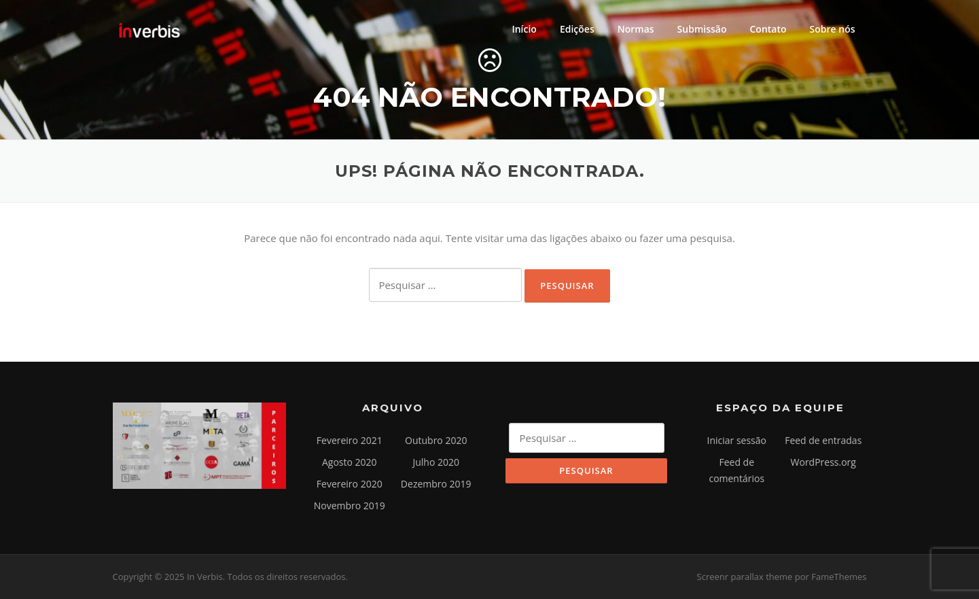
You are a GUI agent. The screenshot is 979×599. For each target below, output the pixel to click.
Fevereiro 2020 (349, 483)
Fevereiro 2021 (349, 440)
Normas (636, 28)
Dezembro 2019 (436, 483)
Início (524, 28)
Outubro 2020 (436, 440)
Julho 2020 (435, 462)
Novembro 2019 (349, 505)
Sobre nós (832, 28)
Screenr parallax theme (745, 576)
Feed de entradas (823, 440)
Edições (577, 28)
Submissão (702, 28)
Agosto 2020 (349, 462)
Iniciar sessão (737, 440)
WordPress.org (823, 462)
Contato (767, 28)
